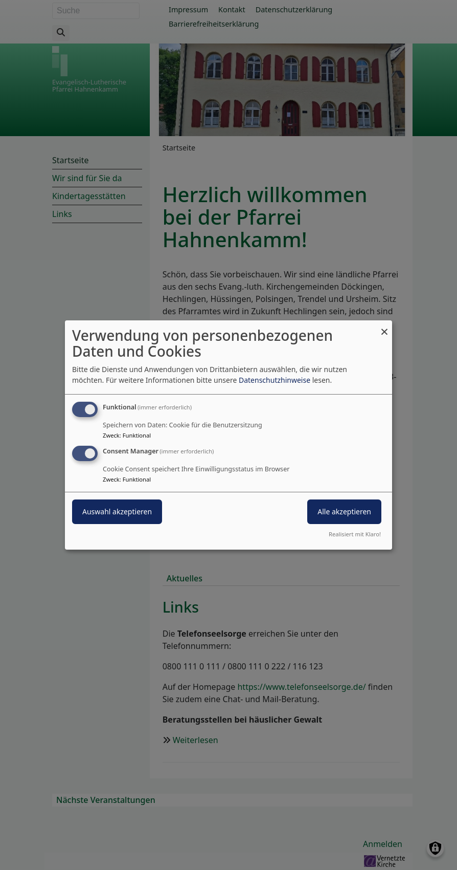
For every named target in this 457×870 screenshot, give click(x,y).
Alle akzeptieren (344, 511)
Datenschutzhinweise (274, 380)
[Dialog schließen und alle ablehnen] (384, 326)
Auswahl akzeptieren (117, 511)
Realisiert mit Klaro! (355, 534)
